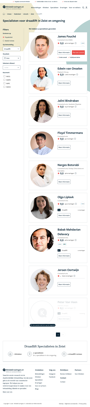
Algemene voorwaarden (71, 403)
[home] (13, 8)
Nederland (17, 14)
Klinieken (46, 7)
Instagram (52, 374)
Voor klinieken (79, 374)
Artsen (9, 14)
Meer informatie (64, 52)
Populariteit (7, 37)
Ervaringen (63, 7)
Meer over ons (7, 392)
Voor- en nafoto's (75, 7)
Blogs (37, 389)
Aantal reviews (8, 41)
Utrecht (25, 14)
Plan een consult (78, 52)
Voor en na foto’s (40, 386)
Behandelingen (36, 7)
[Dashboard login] (86, 8)
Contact (62, 382)
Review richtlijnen (66, 374)
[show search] (83, 8)
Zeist (32, 14)
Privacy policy (82, 403)
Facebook (52, 377)
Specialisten (54, 7)
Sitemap (61, 403)
